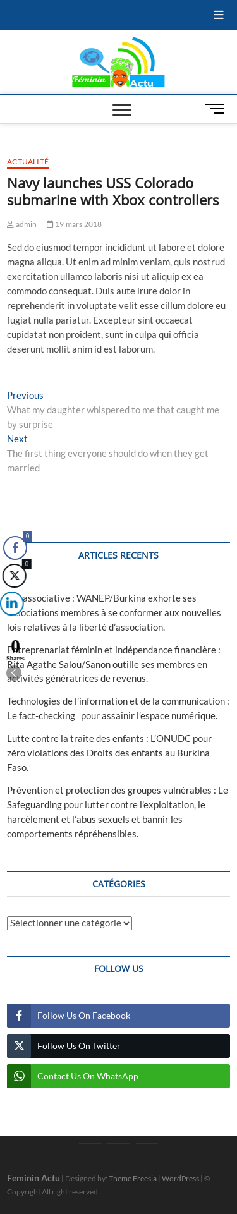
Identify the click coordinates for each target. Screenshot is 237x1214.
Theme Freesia (133, 1178)
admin (22, 224)
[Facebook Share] (15, 548)
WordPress (180, 1178)
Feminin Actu (33, 1177)
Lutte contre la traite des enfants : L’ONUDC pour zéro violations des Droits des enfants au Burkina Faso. (109, 752)
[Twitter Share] (14, 576)
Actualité (28, 161)
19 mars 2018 (74, 224)
